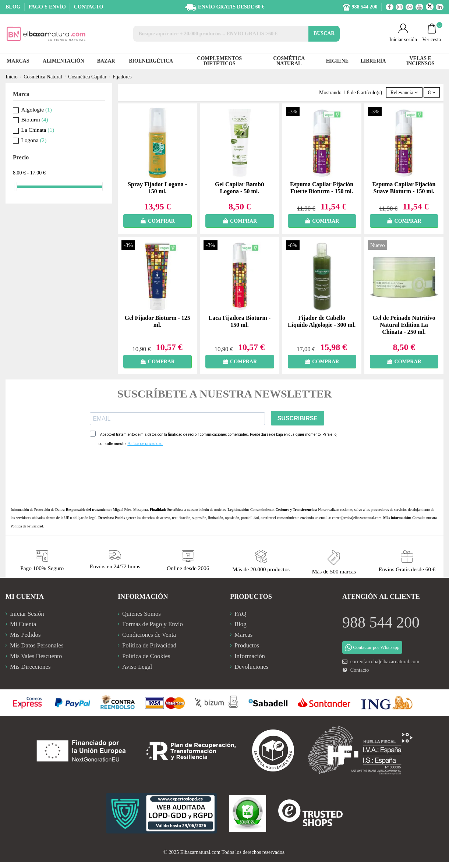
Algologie (36, 109)
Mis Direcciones (30, 666)
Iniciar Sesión (27, 613)
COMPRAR (157, 221)
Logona (34, 140)
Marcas (243, 634)
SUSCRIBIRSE (297, 418)
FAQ (240, 613)
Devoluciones (251, 666)
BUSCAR (324, 33)
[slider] (15, 186)
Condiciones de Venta (149, 634)
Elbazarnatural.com (200, 852)
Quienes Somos (141, 613)
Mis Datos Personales (36, 645)
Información (249, 656)
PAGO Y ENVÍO (47, 7)
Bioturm (34, 119)
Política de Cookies (146, 656)
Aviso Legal (137, 666)
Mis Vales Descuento (36, 656)
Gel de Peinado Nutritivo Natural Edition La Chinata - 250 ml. (403, 325)
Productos (246, 645)
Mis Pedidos (25, 634)
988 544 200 (381, 622)
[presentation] (146, 476)
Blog (240, 624)
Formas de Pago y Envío (152, 624)
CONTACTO (88, 7)
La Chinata (37, 130)
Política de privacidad (145, 444)
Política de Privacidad (27, 526)
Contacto (359, 670)
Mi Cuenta (23, 624)
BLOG (14, 7)
